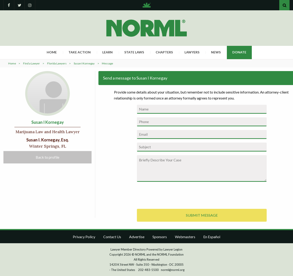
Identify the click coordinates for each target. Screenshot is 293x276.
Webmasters (185, 237)
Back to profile (47, 157)
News (216, 52)
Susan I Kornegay (84, 63)
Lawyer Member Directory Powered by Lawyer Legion (146, 249)
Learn (107, 52)
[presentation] (171, 194)
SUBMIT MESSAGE (202, 215)
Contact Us (112, 237)
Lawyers (191, 52)
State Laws (134, 52)
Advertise (136, 237)
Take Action (79, 52)
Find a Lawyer (31, 63)
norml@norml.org (172, 270)
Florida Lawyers (57, 63)
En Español (211, 237)
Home (52, 52)
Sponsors (159, 237)
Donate (239, 52)
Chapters (164, 52)
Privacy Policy (84, 237)
